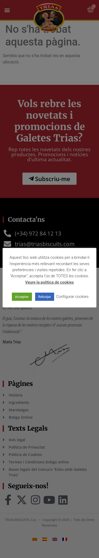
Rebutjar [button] (44, 297)
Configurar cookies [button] (72, 296)
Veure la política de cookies (49, 282)
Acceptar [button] (22, 297)
